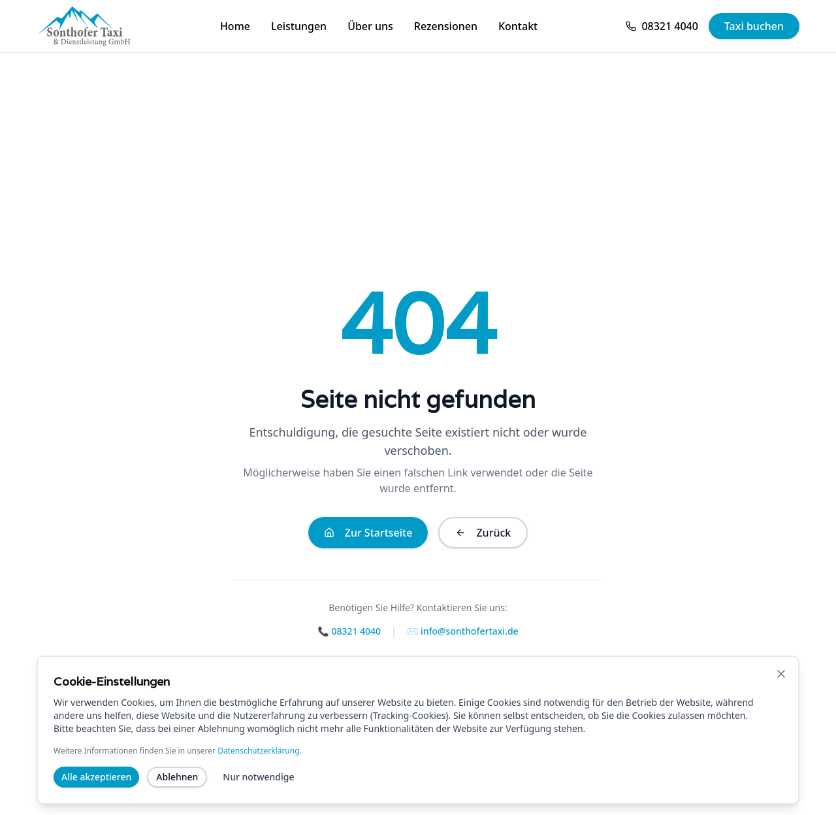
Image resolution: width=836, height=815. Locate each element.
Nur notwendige (258, 779)
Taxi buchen (754, 26)
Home (235, 26)
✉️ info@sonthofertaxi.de (463, 631)
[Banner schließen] (781, 676)
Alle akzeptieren (96, 779)
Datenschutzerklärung (258, 753)
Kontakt (518, 26)
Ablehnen (177, 779)
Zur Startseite (368, 532)
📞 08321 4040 (349, 631)
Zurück (483, 532)
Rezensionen (445, 26)
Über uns (370, 26)
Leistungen (299, 26)
